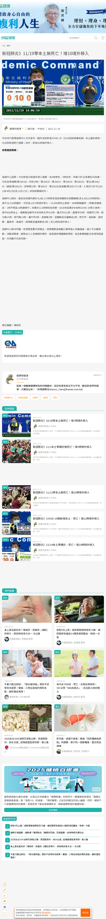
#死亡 (55, 397)
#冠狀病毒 (23, 397)
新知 (8, 45)
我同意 (85, 913)
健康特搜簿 (15, 128)
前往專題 (53, 809)
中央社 (41, 128)
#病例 (35, 397)
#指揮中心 (8, 397)
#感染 (45, 397)
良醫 (3, 45)
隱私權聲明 (46, 913)
